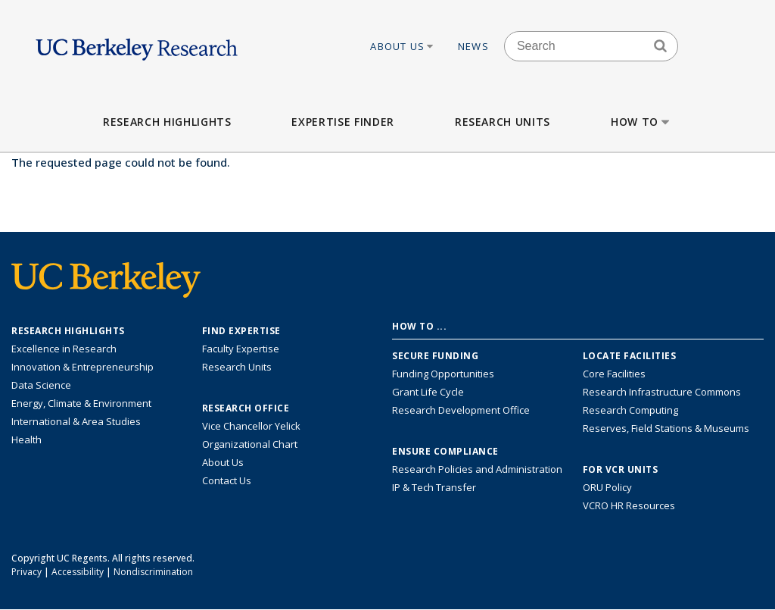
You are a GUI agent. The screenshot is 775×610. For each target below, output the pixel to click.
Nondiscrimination (153, 571)
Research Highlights (167, 121)
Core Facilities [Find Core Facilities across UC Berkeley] (614, 373)
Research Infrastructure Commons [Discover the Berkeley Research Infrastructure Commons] (662, 392)
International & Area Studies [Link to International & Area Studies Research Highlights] (76, 421)
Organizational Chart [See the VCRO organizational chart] (249, 444)
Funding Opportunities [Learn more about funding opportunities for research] (443, 373)
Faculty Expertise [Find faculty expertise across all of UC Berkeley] (240, 348)
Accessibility (77, 571)
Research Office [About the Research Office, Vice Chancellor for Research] (246, 408)
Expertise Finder (342, 121)
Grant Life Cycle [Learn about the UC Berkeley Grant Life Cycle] (428, 392)
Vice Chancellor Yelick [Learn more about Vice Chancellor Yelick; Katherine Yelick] (251, 426)
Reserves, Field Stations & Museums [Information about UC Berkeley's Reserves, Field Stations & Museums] (666, 428)
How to (641, 121)
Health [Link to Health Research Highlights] (26, 439)
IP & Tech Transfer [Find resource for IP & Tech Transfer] (434, 487)
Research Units (502, 121)
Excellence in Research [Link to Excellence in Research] (64, 348)
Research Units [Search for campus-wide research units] (237, 367)
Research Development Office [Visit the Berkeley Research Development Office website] (461, 410)
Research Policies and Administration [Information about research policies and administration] (477, 469)
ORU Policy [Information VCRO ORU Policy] (607, 487)
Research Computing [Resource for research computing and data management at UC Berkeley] (630, 410)
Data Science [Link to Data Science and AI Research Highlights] (41, 385)
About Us (402, 46)
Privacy (26, 571)
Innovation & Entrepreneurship (82, 367)
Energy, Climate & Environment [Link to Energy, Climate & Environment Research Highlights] (81, 403)
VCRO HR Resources (629, 505)
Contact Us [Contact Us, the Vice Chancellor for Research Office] (226, 480)
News (473, 46)
